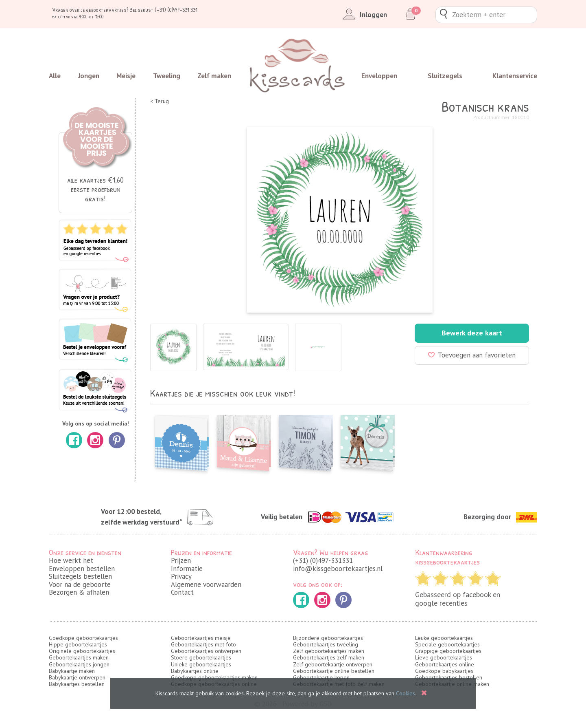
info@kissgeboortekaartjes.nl (338, 568)
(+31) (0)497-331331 (323, 560)
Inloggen (363, 14)
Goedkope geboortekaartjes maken (214, 677)
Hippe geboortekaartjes (78, 644)
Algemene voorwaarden (206, 584)
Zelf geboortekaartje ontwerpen (332, 664)
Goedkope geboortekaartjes (83, 638)
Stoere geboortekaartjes (201, 657)
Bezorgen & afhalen (79, 592)
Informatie (187, 568)
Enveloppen (379, 75)
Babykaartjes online (195, 671)
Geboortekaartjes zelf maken (328, 657)
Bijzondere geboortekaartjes (328, 638)
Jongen (88, 75)
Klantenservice (514, 75)
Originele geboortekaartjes (82, 651)
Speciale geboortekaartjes (447, 644)
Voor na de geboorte (80, 584)
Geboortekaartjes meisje (201, 638)
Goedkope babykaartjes (444, 671)
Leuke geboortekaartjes (444, 638)
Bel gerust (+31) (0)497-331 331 (163, 9)
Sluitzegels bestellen (80, 576)
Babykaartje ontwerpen (77, 677)
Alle (55, 75)
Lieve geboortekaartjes (443, 657)
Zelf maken (214, 75)
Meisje (126, 75)
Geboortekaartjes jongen (79, 664)
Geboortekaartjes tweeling (325, 644)
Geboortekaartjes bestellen (448, 677)
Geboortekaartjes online (444, 664)
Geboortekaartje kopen (321, 677)
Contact (182, 592)
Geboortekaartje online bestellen (333, 671)
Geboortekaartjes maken (79, 657)
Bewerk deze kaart (472, 332)
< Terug (159, 101)
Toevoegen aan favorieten (472, 355)
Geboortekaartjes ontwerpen (206, 651)
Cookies (405, 693)
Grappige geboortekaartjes (448, 651)
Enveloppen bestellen (82, 568)
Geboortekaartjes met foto (203, 644)
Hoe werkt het (71, 560)
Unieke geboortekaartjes (201, 664)
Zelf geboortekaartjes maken (328, 651)
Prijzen (181, 560)
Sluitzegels (445, 75)
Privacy (181, 576)
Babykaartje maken (72, 671)
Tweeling (166, 75)
